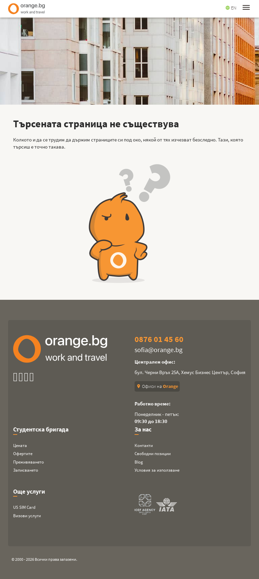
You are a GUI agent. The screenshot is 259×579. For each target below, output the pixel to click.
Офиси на (157, 386)
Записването (25, 470)
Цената (20, 445)
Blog (139, 462)
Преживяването (28, 462)
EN (230, 8)
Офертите (22, 453)
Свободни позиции (153, 453)
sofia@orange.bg (158, 349)
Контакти (144, 445)
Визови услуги (27, 516)
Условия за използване (157, 470)
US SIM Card (24, 507)
